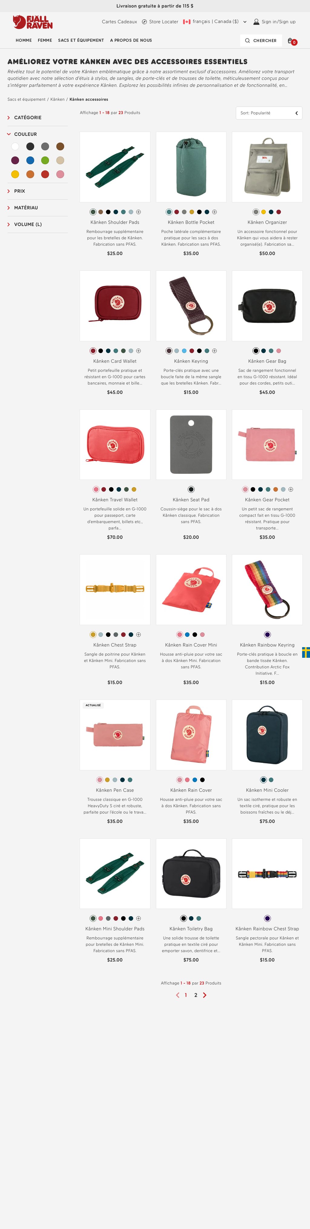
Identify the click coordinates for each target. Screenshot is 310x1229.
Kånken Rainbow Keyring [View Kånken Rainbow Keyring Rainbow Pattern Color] (267, 645)
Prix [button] (19, 191)
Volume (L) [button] (28, 224)
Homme (24, 40)
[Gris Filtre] (45, 146)
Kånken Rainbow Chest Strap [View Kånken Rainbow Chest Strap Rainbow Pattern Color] (267, 929)
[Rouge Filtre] (45, 174)
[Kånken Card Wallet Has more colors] (138, 351)
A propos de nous (131, 40)
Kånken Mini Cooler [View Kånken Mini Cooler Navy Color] (267, 790)
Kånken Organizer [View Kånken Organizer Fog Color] (267, 222)
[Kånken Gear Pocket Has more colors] (291, 489)
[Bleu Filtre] (30, 160)
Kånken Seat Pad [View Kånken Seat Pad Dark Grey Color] (191, 500)
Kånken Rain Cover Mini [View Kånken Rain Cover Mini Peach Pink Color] (191, 645)
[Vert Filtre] (45, 160)
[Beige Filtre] (60, 160)
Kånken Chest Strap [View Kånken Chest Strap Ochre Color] (115, 645)
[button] (291, 40)
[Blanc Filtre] (15, 146)
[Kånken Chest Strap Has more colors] (138, 634)
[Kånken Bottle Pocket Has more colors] (214, 212)
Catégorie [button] (27, 117)
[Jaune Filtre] (15, 174)
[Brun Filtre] (60, 146)
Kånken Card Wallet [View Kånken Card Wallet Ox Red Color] (115, 361)
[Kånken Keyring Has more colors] (214, 351)
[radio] (93, 211)
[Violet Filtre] (15, 160)
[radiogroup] (115, 212)
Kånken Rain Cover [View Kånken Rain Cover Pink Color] (191, 790)
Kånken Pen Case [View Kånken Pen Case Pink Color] (115, 790)
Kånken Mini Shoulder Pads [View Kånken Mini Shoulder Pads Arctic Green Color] (115, 929)
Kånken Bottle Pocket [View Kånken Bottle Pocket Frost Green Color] (191, 222)
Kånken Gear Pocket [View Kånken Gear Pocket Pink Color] (267, 500)
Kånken (58, 99)
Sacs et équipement (81, 40)
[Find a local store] (160, 22)
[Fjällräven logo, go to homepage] (33, 22)
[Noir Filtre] (30, 146)
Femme (45, 40)
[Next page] (206, 995)
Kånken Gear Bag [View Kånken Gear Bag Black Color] (267, 361)
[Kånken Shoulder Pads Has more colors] (138, 212)
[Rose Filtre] (60, 174)
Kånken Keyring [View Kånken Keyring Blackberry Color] (191, 361)
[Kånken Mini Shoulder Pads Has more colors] (138, 918)
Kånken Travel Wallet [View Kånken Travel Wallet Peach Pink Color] (115, 500)
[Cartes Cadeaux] (120, 22)
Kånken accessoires (89, 99)
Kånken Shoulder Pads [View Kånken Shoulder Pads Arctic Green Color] (115, 222)
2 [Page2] (195, 995)
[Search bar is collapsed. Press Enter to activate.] (261, 40)
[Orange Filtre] (30, 174)
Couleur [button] (25, 134)
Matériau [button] (26, 208)
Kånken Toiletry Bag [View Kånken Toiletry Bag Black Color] (191, 929)
